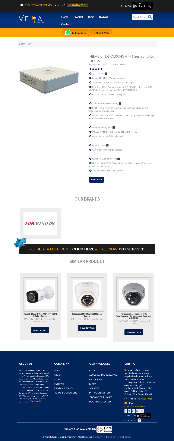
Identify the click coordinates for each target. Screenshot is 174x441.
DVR (30, 44)
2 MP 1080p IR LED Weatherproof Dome (134, 322)
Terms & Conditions (115, 437)
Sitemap (128, 437)
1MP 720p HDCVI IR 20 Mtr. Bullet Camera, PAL (40, 320)
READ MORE (35, 401)
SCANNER (94, 388)
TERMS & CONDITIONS (65, 393)
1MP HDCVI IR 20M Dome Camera (87, 319)
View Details (40, 330)
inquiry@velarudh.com (134, 406)
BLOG (57, 379)
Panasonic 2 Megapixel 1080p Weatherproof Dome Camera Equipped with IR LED (133, 316)
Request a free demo (38, 5)
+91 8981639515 (77, 5)
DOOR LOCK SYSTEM (100, 402)
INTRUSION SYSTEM (99, 393)
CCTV (22, 44)
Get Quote (96, 179)
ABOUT (57, 375)
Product (78, 18)
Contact (66, 24)
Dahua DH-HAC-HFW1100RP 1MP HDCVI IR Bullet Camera (40, 315)
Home (64, 17)
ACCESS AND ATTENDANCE (103, 375)
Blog (91, 17)
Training (103, 17)
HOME (57, 370)
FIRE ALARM (95, 379)
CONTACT (59, 384)
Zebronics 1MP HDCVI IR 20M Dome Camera (87, 315)
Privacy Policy (99, 437)
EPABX (92, 384)
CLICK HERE (83, 249)
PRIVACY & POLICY (63, 388)
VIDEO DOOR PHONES (100, 397)
